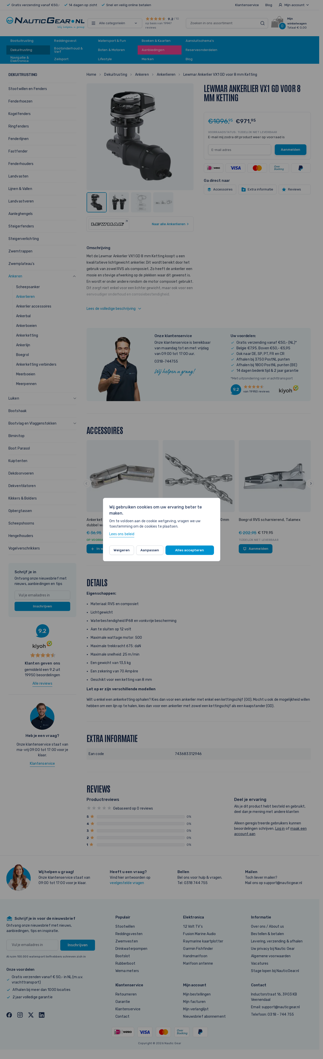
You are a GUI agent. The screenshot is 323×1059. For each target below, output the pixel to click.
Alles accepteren (189, 550)
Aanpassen (149, 550)
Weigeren (122, 550)
